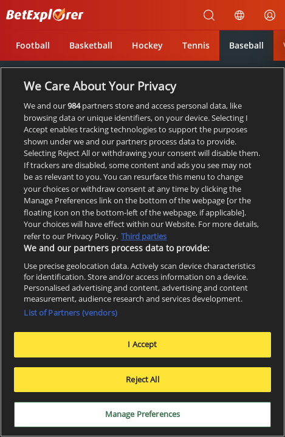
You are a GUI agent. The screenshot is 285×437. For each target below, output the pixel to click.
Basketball (90, 45)
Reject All (142, 379)
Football (33, 45)
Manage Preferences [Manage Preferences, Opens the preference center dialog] (142, 413)
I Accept (142, 344)
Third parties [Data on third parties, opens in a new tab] (144, 236)
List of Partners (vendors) (70, 312)
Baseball (246, 45)
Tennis (196, 45)
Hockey (147, 45)
